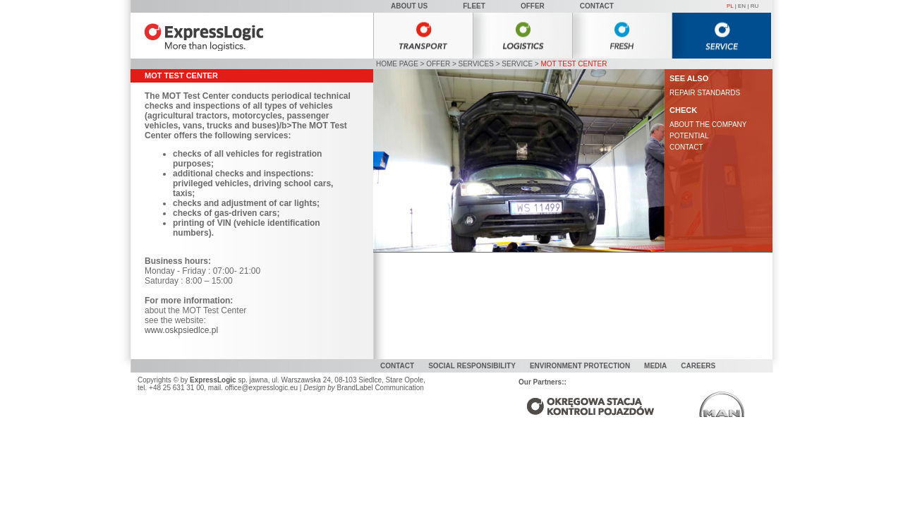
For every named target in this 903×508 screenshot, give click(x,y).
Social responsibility (472, 366)
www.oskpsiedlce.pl (181, 330)
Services (476, 64)
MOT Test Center (573, 64)
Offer (533, 6)
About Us (409, 6)
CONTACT (686, 147)
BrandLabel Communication (380, 388)
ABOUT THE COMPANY (707, 124)
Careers (698, 366)
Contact (597, 6)
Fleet (474, 6)
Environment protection (580, 366)
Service (517, 64)
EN (742, 6)
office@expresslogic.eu (261, 388)
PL (730, 6)
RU (755, 6)
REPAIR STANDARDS (704, 93)
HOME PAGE (397, 64)
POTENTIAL (689, 136)
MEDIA (655, 366)
